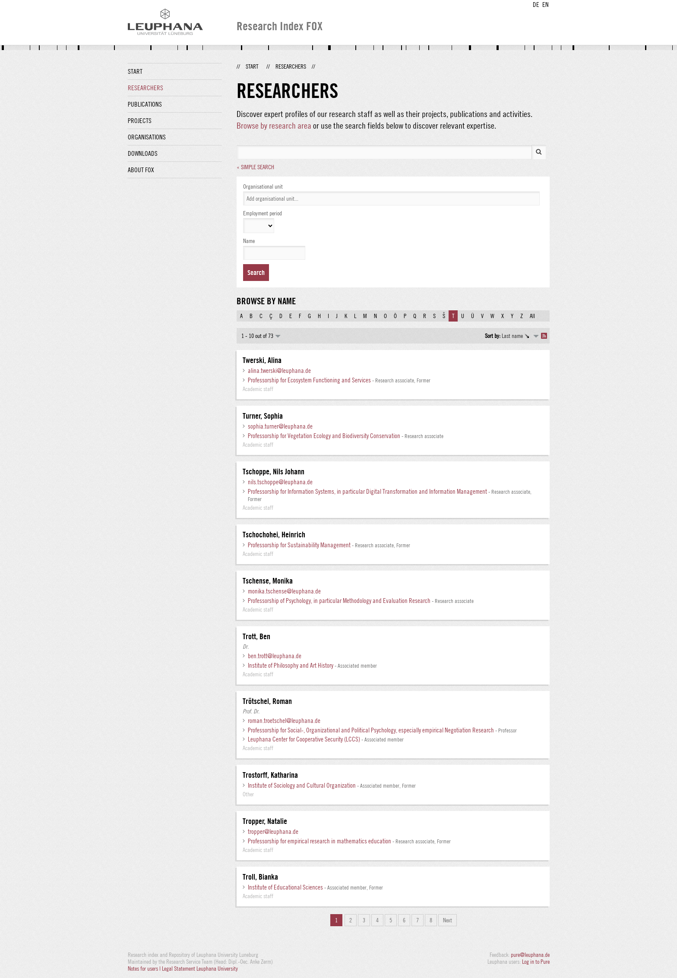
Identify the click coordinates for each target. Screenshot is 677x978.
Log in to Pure (536, 961)
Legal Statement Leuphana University (200, 968)
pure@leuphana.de (530, 954)
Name (249, 240)
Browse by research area (274, 125)
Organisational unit (263, 186)
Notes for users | (145, 968)
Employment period (262, 213)
